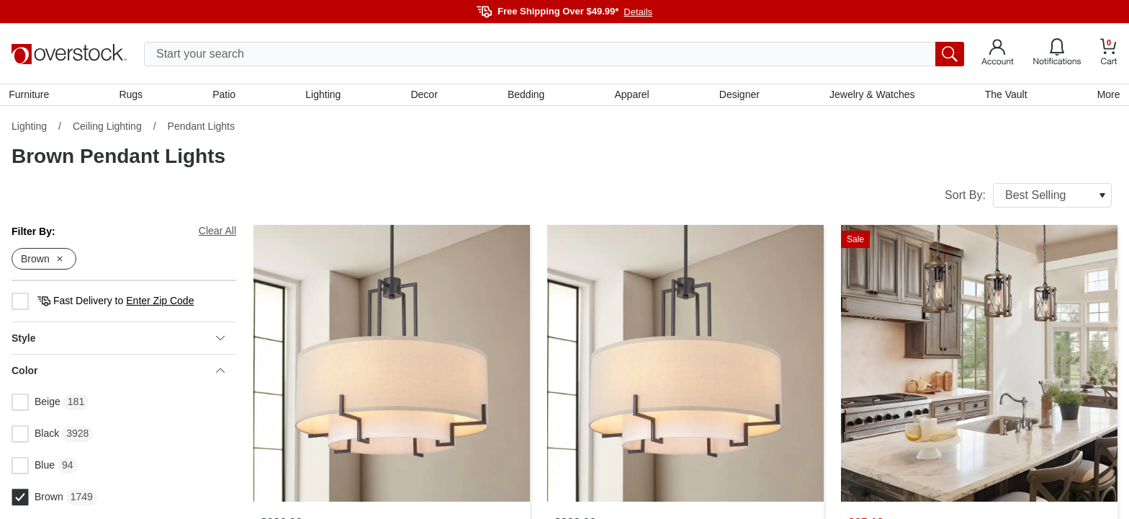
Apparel (631, 96)
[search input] (554, 54)
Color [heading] (118, 373)
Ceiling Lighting (107, 129)
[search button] (949, 54)
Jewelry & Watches (871, 96)
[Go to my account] (997, 54)
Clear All (217, 233)
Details (638, 11)
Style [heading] (118, 341)
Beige (36, 405)
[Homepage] (69, 54)
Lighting (324, 96)
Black (35, 436)
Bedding (526, 96)
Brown (37, 500)
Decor (424, 96)
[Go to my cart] (1108, 53)
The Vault (1004, 96)
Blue (33, 468)
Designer (738, 96)
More (1105, 96)
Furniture (32, 96)
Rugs (133, 96)
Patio (226, 96)
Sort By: (1028, 198)
